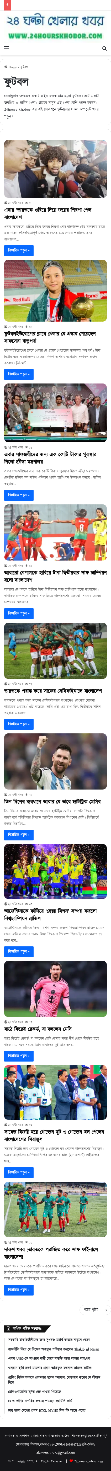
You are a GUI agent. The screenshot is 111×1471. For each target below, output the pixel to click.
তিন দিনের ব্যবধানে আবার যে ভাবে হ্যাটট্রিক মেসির (52, 802)
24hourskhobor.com (88, 1461)
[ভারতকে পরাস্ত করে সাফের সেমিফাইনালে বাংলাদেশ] (55, 651)
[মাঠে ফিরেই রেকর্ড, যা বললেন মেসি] (55, 989)
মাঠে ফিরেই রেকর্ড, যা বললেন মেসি (38, 1029)
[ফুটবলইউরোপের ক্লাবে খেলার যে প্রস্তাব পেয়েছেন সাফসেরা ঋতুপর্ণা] (55, 291)
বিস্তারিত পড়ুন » (19, 250)
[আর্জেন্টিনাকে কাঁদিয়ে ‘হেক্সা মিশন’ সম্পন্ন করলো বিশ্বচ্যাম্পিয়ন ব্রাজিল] (55, 871)
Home (10, 67)
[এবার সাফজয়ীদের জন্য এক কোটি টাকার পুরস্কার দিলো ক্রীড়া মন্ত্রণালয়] (55, 412)
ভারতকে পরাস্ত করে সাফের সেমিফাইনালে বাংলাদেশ (53, 691)
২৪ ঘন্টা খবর (15, 203)
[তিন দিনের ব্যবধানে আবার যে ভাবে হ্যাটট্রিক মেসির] (55, 761)
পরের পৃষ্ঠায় (95, 1310)
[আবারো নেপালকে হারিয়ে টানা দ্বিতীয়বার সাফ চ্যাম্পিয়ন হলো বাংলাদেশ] (55, 532)
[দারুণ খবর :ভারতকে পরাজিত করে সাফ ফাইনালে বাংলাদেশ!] (55, 1209)
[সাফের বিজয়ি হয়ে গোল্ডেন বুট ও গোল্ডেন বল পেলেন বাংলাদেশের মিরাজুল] (55, 1092)
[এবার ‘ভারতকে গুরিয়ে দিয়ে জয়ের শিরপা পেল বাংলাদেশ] (55, 169)
